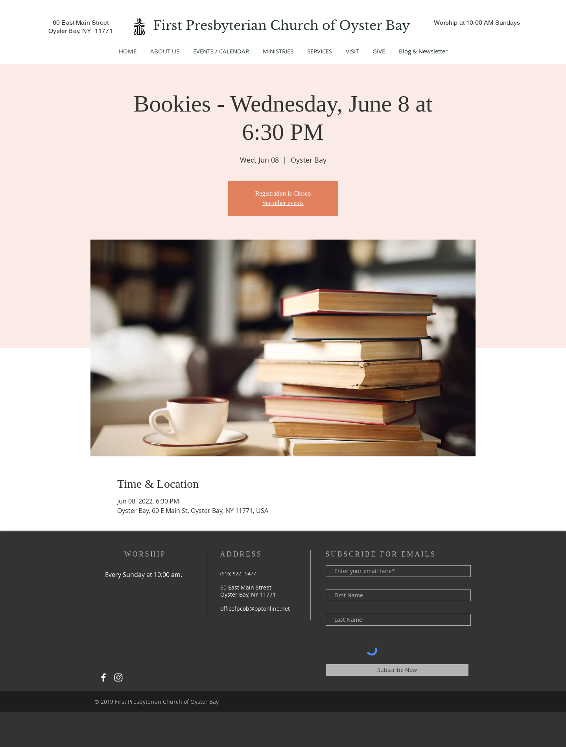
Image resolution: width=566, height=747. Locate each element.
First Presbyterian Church (237, 25)
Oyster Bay (376, 25)
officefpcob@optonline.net (255, 608)
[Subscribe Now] (397, 670)
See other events (283, 203)
